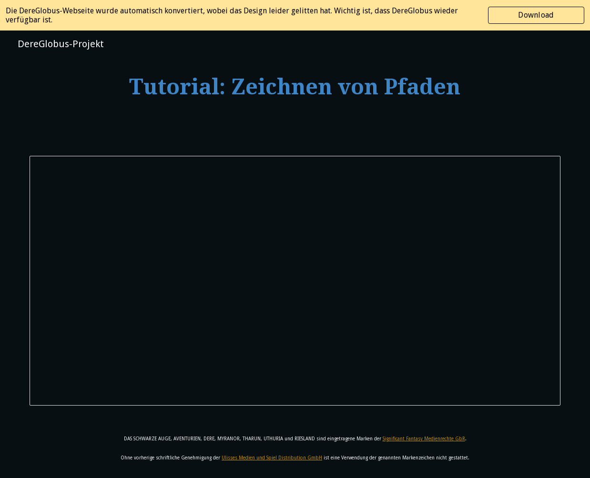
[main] (295, 87)
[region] (295, 15)
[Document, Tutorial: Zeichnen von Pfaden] (295, 281)
